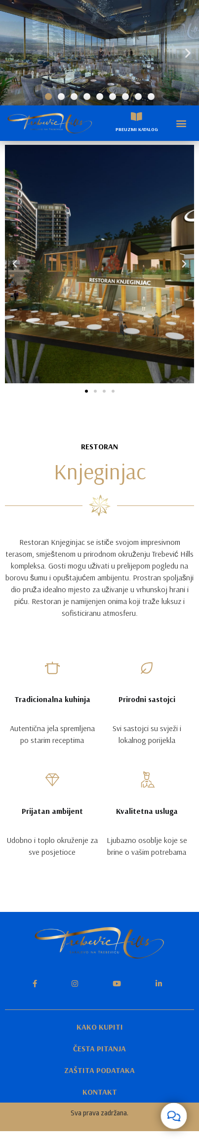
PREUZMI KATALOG (137, 129)
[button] (48, 96)
